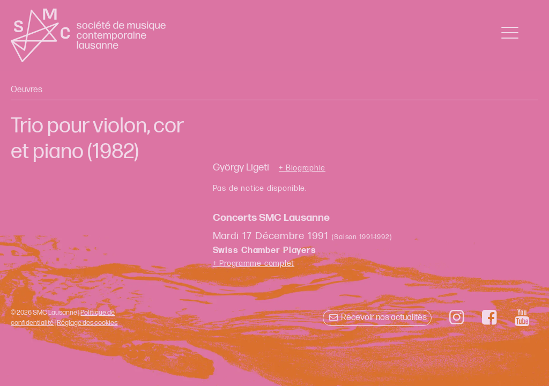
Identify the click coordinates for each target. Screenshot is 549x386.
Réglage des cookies (87, 322)
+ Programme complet (254, 263)
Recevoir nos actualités (377, 318)
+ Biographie (302, 168)
